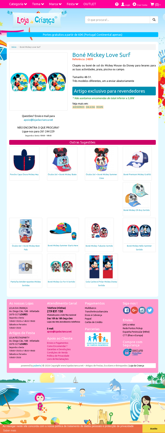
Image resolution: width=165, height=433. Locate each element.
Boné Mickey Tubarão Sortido (99, 246)
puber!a (37, 365)
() (155, 4)
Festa (73, 4)
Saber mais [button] (9, 430)
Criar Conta (140, 4)
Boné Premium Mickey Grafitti (137, 174)
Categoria (18, 4)
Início (14, 47)
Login (125, 4)
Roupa (100, 107)
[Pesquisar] (154, 19)
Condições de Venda (57, 352)
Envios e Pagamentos (57, 343)
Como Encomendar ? (57, 346)
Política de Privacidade (58, 356)
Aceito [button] (153, 428)
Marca (55, 4)
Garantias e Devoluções (59, 349)
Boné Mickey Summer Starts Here (63, 245)
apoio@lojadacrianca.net (38, 119)
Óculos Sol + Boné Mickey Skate (62, 174)
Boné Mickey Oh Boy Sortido (137, 210)
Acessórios (78, 107)
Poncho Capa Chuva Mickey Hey (24, 174)
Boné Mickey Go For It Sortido (61, 282)
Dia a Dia (90, 107)
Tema (38, 4)
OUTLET (89, 4)
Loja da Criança (136, 365)
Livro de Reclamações (58, 359)
